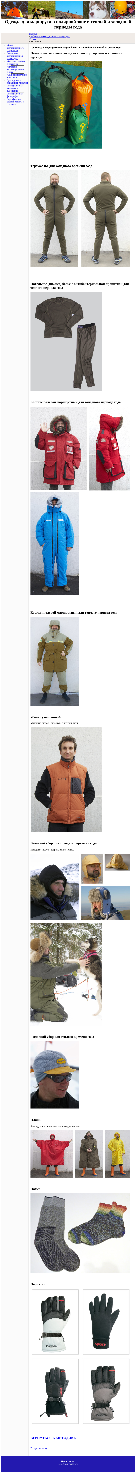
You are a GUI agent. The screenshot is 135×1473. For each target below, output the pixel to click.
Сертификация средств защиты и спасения (15, 101)
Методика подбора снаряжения (16, 62)
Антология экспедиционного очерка (15, 69)
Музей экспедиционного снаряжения (15, 48)
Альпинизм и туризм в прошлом (17, 76)
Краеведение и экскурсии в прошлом (17, 81)
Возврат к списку (38, 1448)
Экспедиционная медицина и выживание (15, 88)
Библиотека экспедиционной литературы (15, 56)
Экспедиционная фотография (15, 94)
